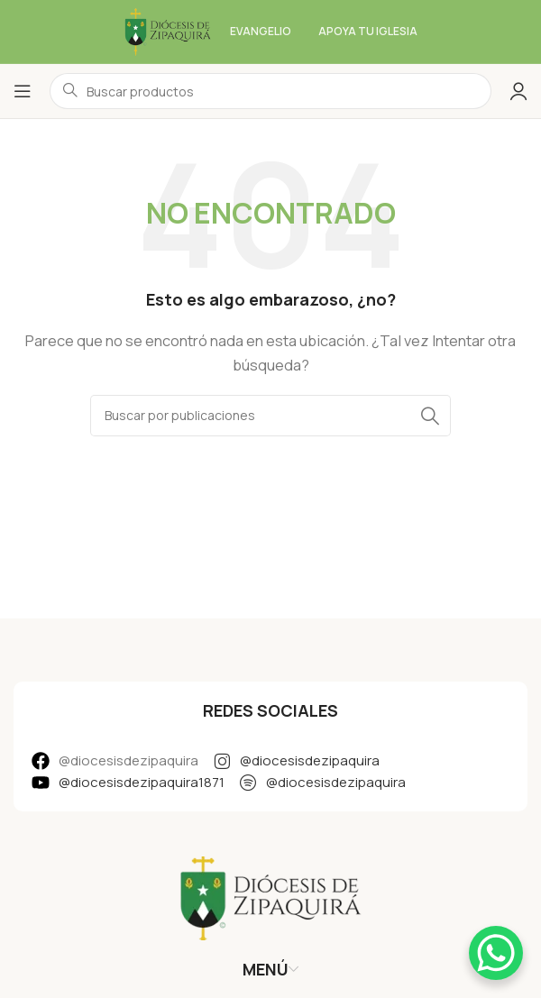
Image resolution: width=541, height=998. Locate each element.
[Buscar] (270, 415)
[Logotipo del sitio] (168, 30)
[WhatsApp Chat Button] (496, 953)
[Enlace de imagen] (270, 896)
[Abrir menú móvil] (23, 91)
